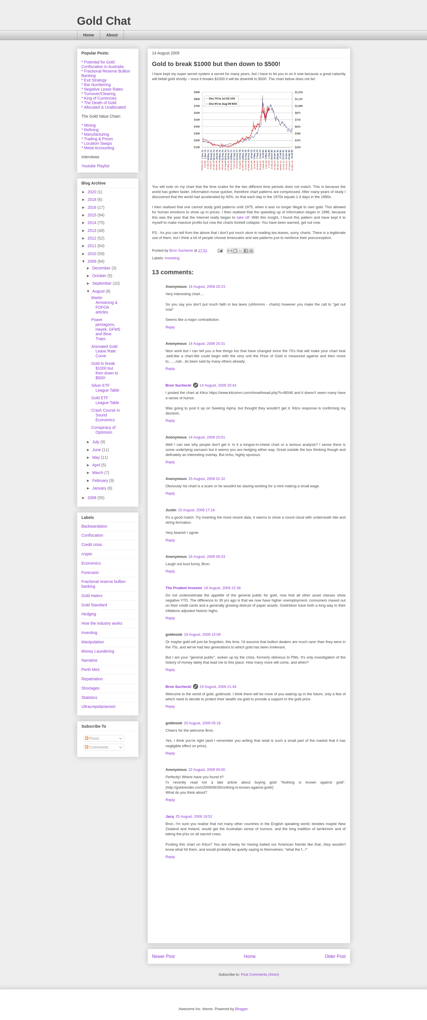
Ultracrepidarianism (99, 706)
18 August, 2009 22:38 (222, 588)
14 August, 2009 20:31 (207, 343)
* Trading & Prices (97, 139)
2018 (92, 199)
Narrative (90, 660)
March (98, 472)
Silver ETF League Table (105, 387)
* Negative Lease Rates (102, 89)
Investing (172, 258)
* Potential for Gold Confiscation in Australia (103, 64)
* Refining (90, 130)
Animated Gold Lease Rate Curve (104, 351)
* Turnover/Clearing (99, 93)
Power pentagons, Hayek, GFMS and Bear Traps (105, 329)
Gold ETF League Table (105, 400)
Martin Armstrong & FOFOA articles (104, 304)
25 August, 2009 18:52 (194, 816)
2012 (92, 238)
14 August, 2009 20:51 (207, 437)
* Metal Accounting (98, 148)
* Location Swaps (97, 143)
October (100, 275)
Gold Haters (92, 595)
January (100, 488)
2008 (92, 497)
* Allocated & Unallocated (104, 107)
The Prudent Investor (184, 588)
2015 (92, 215)
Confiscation (92, 535)
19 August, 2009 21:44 (218, 687)
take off (243, 217)
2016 (92, 207)
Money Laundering (98, 651)
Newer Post (163, 956)
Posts (92, 738)
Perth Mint (91, 669)
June (97, 450)
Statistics (89, 697)
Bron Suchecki (178, 385)
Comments (97, 747)
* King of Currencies (99, 98)
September (102, 283)
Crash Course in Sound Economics (105, 415)
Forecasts (90, 572)
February (100, 480)
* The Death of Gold (99, 102)
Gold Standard (94, 605)
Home (88, 35)
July (96, 442)
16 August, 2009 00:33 (207, 556)
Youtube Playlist (96, 166)
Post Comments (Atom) (260, 974)
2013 (92, 230)
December (101, 268)
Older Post (335, 956)
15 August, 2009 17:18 (196, 510)
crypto (87, 554)
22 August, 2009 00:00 (207, 769)
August (99, 291)
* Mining (89, 125)
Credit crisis (92, 544)
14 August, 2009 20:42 (218, 385)
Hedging (89, 614)
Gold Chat (104, 21)
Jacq (170, 816)
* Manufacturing (95, 134)
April (96, 465)
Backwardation (95, 526)
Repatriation (92, 679)
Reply (170, 327)
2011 (92, 246)
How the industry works (102, 623)
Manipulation (93, 642)
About (111, 35)
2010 (92, 253)
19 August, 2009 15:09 (202, 634)
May (96, 457)
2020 (92, 192)
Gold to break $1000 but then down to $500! (104, 370)
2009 (92, 261)
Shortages (91, 688)
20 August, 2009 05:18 (202, 723)
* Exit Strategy (94, 80)
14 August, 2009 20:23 (207, 286)
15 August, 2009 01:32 (207, 479)
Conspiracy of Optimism (103, 430)
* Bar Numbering (96, 84)
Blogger (241, 1009)
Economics (91, 563)
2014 (92, 222)
